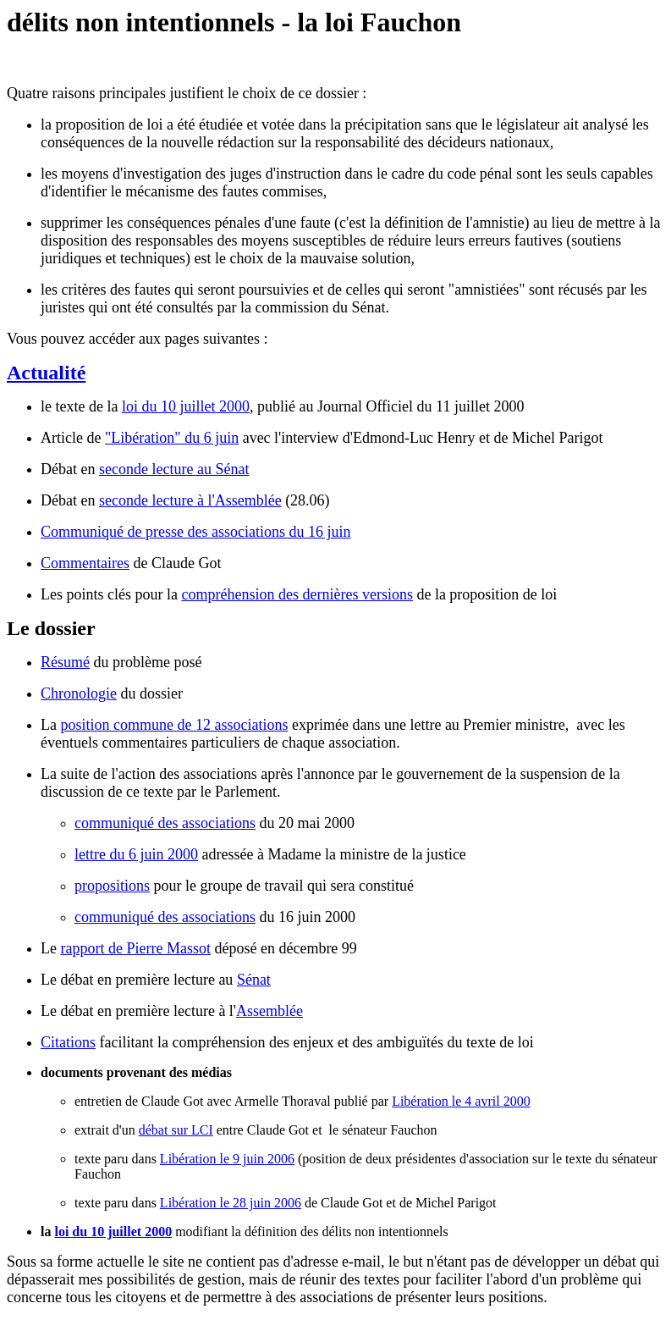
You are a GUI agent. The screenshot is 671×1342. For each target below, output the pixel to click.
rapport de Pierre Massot (135, 948)
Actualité (46, 373)
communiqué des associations (165, 823)
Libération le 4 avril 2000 (461, 1101)
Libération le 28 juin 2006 (230, 1203)
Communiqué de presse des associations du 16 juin (195, 531)
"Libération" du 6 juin (172, 437)
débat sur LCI (176, 1130)
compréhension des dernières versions (296, 594)
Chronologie (79, 693)
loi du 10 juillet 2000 (186, 406)
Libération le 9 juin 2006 (227, 1158)
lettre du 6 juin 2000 (136, 854)
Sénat (254, 979)
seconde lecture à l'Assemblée (190, 500)
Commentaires (85, 563)
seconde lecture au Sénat (174, 469)
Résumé (65, 662)
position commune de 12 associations (174, 724)
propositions (112, 885)
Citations (68, 1042)
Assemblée (269, 1010)
